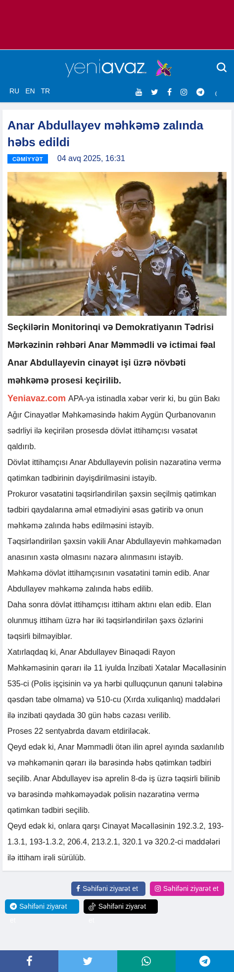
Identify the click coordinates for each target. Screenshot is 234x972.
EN (30, 91)
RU (14, 91)
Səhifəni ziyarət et (107, 888)
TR (45, 91)
